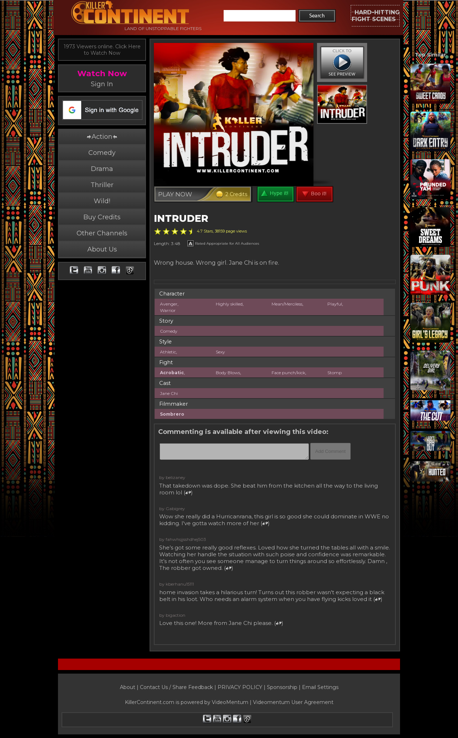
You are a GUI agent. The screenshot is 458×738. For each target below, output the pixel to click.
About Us (102, 249)
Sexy (220, 352)
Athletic (168, 352)
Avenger (168, 304)
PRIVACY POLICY (240, 687)
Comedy (102, 153)
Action (102, 137)
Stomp (334, 372)
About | (130, 687)
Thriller (102, 185)
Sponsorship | (284, 687)
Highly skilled (229, 304)
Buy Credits (102, 217)
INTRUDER (181, 218)
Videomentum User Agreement (293, 702)
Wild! (102, 201)
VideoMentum (230, 702)
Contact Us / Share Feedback (176, 687)
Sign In (102, 84)
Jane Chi (169, 393)
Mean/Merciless (287, 304)
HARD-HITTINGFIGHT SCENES (376, 16)
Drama (102, 169)
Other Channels (102, 233)
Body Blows (228, 372)
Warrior (168, 310)
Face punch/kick (288, 372)
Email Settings (320, 687)
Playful (334, 304)
